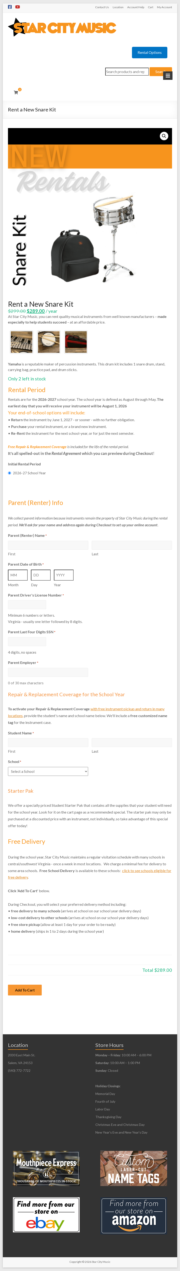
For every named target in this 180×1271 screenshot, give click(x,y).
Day (34, 585)
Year (57, 585)
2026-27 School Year (29, 473)
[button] (164, 136)
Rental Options (150, 52)
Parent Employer (23, 663)
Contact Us (102, 7)
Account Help (135, 7)
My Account (164, 7)
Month (13, 585)
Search (160, 71)
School (14, 762)
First (11, 554)
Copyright (75, 1262)
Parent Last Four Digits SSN (31, 632)
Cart (150, 7)
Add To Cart (25, 990)
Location (118, 7)
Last (95, 554)
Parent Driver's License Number (36, 595)
